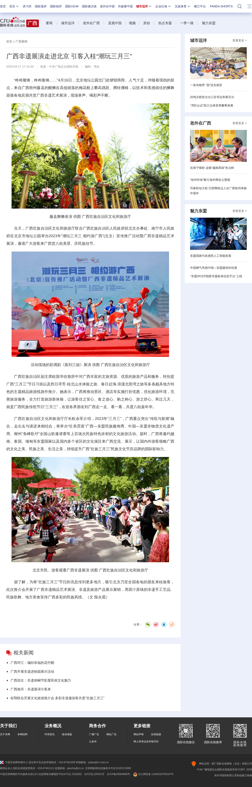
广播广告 (94, 734)
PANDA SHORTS (221, 6)
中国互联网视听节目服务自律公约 (19, 774)
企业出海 (163, 6)
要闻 (49, 23)
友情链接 (156, 734)
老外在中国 (107, 6)
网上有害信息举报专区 (146, 741)
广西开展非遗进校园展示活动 (32, 671)
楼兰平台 (200, 6)
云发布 (93, 741)
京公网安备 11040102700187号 (153, 774)
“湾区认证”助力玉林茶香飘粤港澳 (211, 105)
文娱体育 (183, 6)
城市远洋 (144, 6)
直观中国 (115, 23)
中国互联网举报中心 (14, 762)
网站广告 (111, 734)
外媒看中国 (125, 6)
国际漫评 (41, 6)
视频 (132, 23)
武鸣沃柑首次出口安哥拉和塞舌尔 (212, 97)
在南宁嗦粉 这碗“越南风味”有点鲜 (212, 167)
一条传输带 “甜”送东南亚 (206, 85)
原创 (146, 23)
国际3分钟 (72, 6)
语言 (14, 6)
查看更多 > (239, 40)
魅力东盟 (208, 23)
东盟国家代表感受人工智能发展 (210, 255)
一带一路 (187, 23)
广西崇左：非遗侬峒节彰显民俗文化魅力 (40, 680)
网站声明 (139, 734)
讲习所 (27, 6)
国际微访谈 (89, 6)
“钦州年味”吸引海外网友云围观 (210, 179)
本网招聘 (22, 734)
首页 (3, 6)
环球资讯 (50, 734)
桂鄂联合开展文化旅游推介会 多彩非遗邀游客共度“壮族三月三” (57, 698)
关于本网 (5, 734)
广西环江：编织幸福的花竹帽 (32, 662)
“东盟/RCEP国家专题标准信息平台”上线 (216, 276)
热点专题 (165, 23)
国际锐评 (56, 6)
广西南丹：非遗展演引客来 (30, 689)
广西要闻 (21, 41)
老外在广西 (91, 23)
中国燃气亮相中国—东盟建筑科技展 (213, 267)
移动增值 (67, 734)
